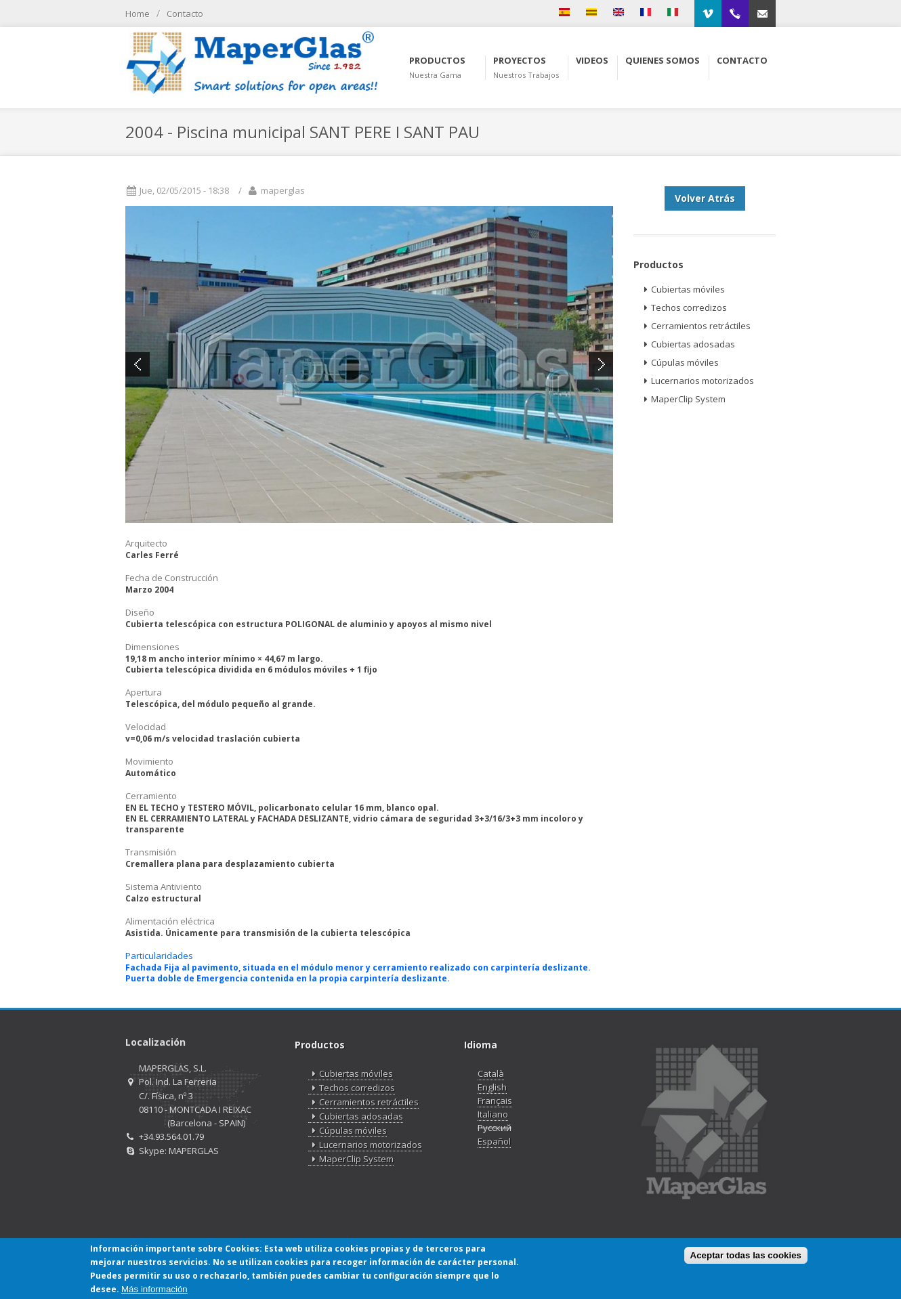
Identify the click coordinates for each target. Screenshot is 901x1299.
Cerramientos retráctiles (695, 326)
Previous (137, 364)
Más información (154, 1289)
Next (601, 364)
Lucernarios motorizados (697, 381)
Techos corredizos (683, 308)
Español (494, 1141)
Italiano (493, 1114)
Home (137, 13)
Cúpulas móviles (679, 363)
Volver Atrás (705, 198)
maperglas (283, 190)
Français (495, 1100)
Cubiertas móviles (682, 289)
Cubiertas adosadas (687, 344)
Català (491, 1073)
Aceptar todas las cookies (745, 1256)
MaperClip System (683, 399)
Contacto (185, 13)
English (492, 1087)
